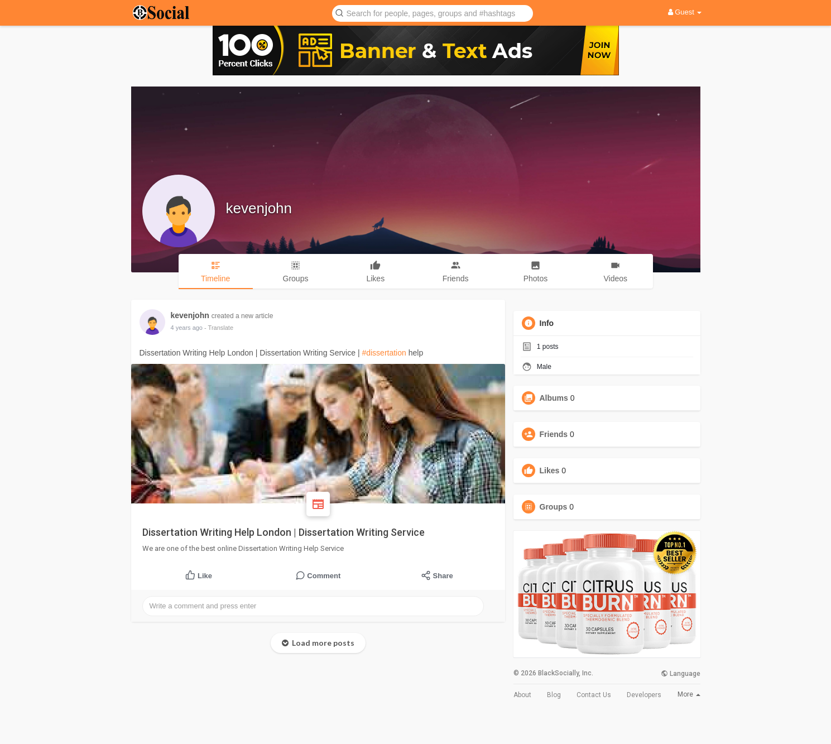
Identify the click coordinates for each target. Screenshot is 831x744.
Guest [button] (685, 12)
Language (680, 673)
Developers (644, 695)
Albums (554, 397)
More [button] (689, 694)
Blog (554, 695)
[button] (432, 12)
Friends (554, 434)
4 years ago (187, 327)
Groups (554, 506)
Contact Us (594, 695)
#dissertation (384, 352)
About (522, 695)
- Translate (218, 327)
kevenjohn (259, 208)
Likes (550, 470)
